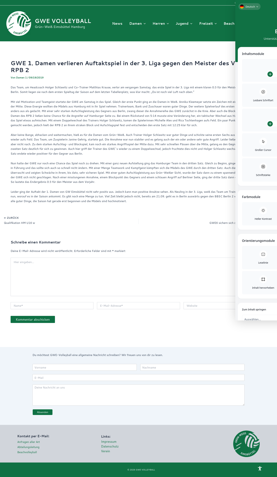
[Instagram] (268, 23)
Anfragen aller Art (29, 442)
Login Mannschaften (245, 2)
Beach (231, 23)
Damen (138, 23)
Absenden (42, 412)
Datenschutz (110, 446)
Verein (105, 451)
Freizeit (208, 23)
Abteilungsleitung (28, 447)
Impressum (109, 441)
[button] (144, 23)
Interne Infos (266, 2)
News (118, 23)
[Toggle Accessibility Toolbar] (260, 468)
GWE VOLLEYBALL (63, 21)
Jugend (184, 23)
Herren (161, 23)
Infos (251, 23)
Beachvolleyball (27, 452)
